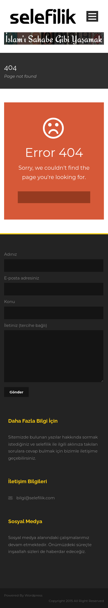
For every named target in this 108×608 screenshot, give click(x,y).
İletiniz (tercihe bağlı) (54, 353)
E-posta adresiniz (54, 285)
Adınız (54, 262)
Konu (54, 309)
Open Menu (92, 16)
